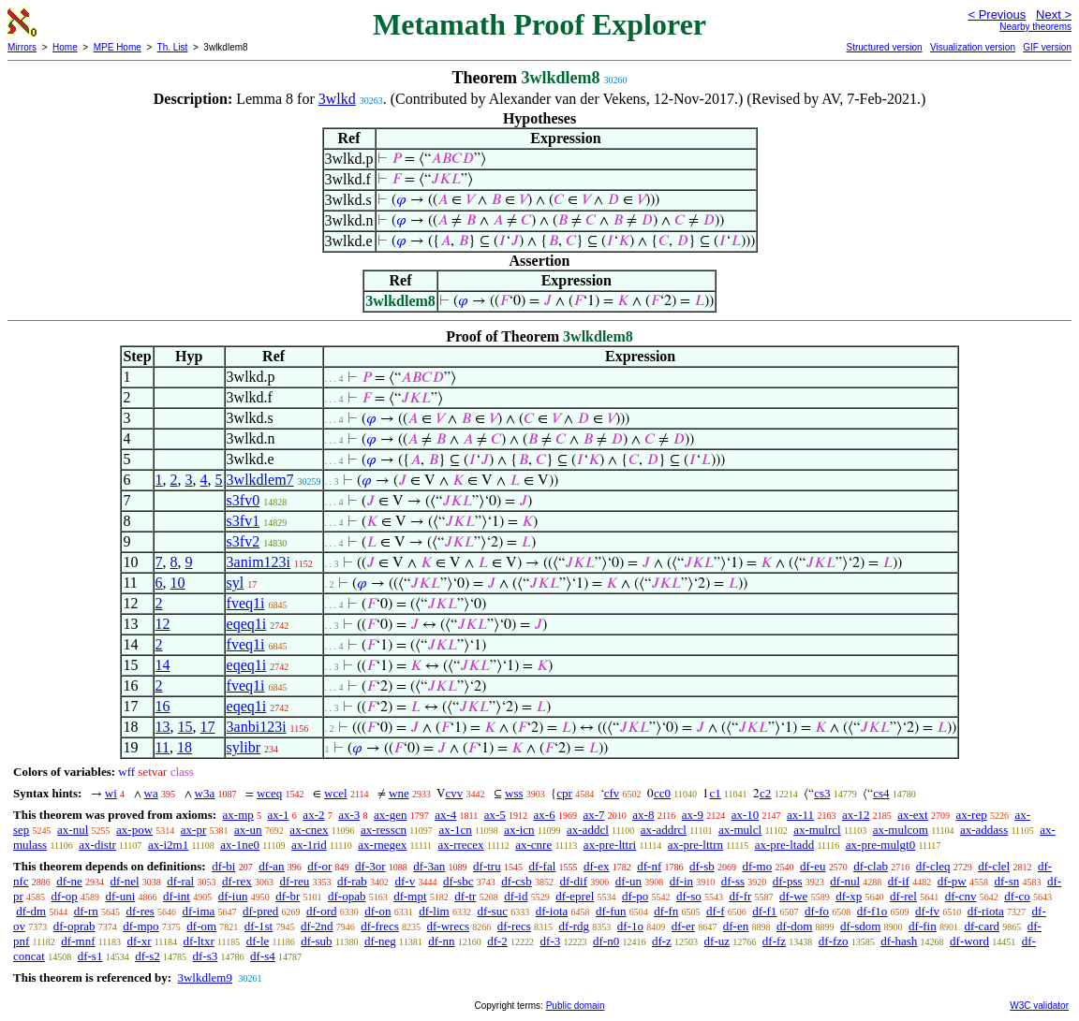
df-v (405, 881)
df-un (628, 881)
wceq (269, 793)
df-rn (86, 911)
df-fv (927, 911)
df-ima (199, 911)
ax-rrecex (461, 845)
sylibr (243, 747)
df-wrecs (448, 926)
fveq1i (246, 603)
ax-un (248, 830)
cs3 (822, 793)
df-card (981, 926)
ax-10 (746, 815)
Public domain (575, 1005)
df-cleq (933, 866)
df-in (681, 881)
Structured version (884, 47)
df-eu (812, 866)
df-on (377, 911)
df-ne (68, 881)
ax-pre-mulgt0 (880, 845)
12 (162, 624)
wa (151, 793)
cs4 (881, 793)
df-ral (180, 881)
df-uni (121, 896)
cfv (612, 793)
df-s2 (147, 956)
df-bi (223, 866)
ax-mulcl (739, 830)
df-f (715, 911)
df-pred (260, 911)
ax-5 (495, 815)
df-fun (611, 911)
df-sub (316, 941)
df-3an (429, 866)
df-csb (516, 881)
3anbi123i (257, 727)
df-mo (757, 866)
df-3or (370, 866)
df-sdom (860, 926)
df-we (793, 896)
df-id (515, 896)
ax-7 (593, 815)
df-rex (237, 881)
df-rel (903, 896)
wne (399, 793)
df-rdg (574, 926)
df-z (662, 941)
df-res (140, 911)
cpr (564, 793)
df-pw (952, 881)
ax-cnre (533, 845)
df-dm (31, 911)
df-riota (986, 911)
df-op (65, 896)
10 (177, 583)
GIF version (1047, 47)
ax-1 (278, 815)
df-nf (649, 866)
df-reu (294, 881)
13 (162, 727)
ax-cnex (308, 830)
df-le (258, 941)
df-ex (596, 866)
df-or (319, 866)
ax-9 (692, 815)
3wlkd (337, 99)
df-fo (817, 911)
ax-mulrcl (817, 830)
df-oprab (74, 926)
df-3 (550, 941)
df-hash (898, 941)
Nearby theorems (1035, 27)
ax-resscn (383, 830)
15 (185, 727)
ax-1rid (309, 845)
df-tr (465, 896)
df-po (635, 896)
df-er (683, 926)
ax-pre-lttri (610, 845)
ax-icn (519, 830)
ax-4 (445, 815)
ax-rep (970, 815)
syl (235, 583)
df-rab (352, 881)
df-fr (740, 896)
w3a (205, 793)
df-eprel (574, 896)
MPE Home (117, 47)
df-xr (138, 941)
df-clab (870, 866)
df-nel (125, 881)
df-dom (794, 926)
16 (162, 706)
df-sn (1007, 881)
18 (184, 747)
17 (207, 727)
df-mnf (78, 941)
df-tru (487, 866)
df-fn (666, 911)
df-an (271, 866)
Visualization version (972, 47)
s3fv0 (243, 500)
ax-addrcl (664, 830)
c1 (714, 793)
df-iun (233, 896)
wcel (335, 793)
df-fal (541, 866)
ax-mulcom (900, 830)
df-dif (573, 881)
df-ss (733, 881)
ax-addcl (588, 830)
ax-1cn (454, 830)
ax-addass (984, 830)
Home (65, 47)
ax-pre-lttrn (695, 845)
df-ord (321, 911)
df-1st (258, 926)
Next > (1054, 14)
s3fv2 (243, 541)
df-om (201, 926)
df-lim (434, 911)
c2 (765, 793)
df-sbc (458, 881)
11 (162, 747)
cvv (454, 793)
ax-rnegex (382, 845)
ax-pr (193, 830)
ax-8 (643, 815)
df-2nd (317, 926)
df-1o (630, 926)
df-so (689, 896)
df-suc (492, 911)
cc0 (662, 793)
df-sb (702, 866)
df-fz (774, 941)
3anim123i (258, 562)
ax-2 (313, 815)
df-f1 (764, 911)
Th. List (172, 47)
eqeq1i (247, 624)
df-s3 (205, 956)
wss (514, 793)
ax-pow (134, 830)
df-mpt (409, 896)
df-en (735, 926)
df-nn (441, 941)
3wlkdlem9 (204, 977)
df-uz (717, 941)
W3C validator (1039, 1005)
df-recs (514, 926)
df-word (969, 941)
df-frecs (379, 926)
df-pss (788, 881)
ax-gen (390, 815)
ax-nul (72, 830)
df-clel (994, 866)
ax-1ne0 (239, 845)
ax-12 (856, 815)
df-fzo (834, 941)
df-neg (380, 941)
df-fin (923, 926)
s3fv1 (243, 521)
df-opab (346, 896)
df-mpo (140, 926)
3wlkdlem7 (260, 480)
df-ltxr (199, 941)
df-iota (552, 911)
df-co (1016, 896)
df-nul (845, 881)
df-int (176, 896)
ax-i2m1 (168, 845)
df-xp (848, 896)
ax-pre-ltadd (785, 845)
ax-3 (349, 815)
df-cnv (961, 896)
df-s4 (262, 956)
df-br (287, 896)
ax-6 (544, 815)
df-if (898, 881)
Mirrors (22, 47)
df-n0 (606, 941)
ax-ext (912, 815)
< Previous (997, 14)
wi (111, 793)
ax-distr (97, 845)
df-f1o (872, 911)
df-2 (497, 941)
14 (162, 665)
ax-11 (800, 815)
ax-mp (238, 815)
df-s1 (90, 956)
